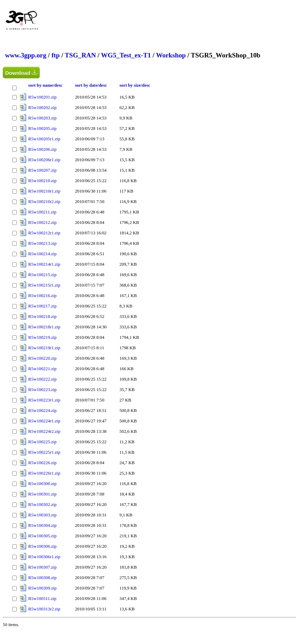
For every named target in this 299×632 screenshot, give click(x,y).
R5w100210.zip (42, 180)
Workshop (171, 55)
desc (58, 85)
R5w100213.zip (42, 243)
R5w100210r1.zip (44, 191)
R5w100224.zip (42, 410)
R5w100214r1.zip (44, 264)
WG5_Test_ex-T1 (126, 55)
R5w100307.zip (42, 567)
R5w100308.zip (42, 577)
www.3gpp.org (25, 55)
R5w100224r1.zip (44, 421)
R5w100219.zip (42, 337)
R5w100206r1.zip (44, 159)
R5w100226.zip (42, 462)
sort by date (86, 85)
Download (21, 72)
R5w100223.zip (42, 389)
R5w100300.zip (42, 483)
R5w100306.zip (42, 546)
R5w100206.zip (42, 149)
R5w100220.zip (42, 358)
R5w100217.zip (42, 306)
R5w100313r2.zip (44, 609)
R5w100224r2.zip (44, 431)
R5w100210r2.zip (44, 201)
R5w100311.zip (42, 598)
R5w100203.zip (42, 118)
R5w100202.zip (42, 107)
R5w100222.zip (42, 379)
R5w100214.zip (42, 253)
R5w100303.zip (42, 515)
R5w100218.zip (42, 316)
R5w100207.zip (42, 170)
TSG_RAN (80, 55)
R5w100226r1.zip (44, 473)
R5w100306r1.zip (44, 556)
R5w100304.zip (42, 525)
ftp (56, 55)
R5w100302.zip (42, 504)
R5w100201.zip (42, 97)
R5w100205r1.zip (44, 138)
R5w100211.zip (42, 212)
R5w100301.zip (42, 494)
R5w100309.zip (42, 588)
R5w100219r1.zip (44, 347)
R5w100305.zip (42, 535)
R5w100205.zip (42, 128)
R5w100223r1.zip (44, 400)
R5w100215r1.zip (44, 285)
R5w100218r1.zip (44, 327)
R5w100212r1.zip (44, 233)
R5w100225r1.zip (44, 452)
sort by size (130, 85)
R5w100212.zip (42, 222)
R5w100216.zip (42, 295)
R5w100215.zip (42, 274)
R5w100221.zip (42, 368)
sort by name (40, 85)
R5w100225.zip (42, 441)
